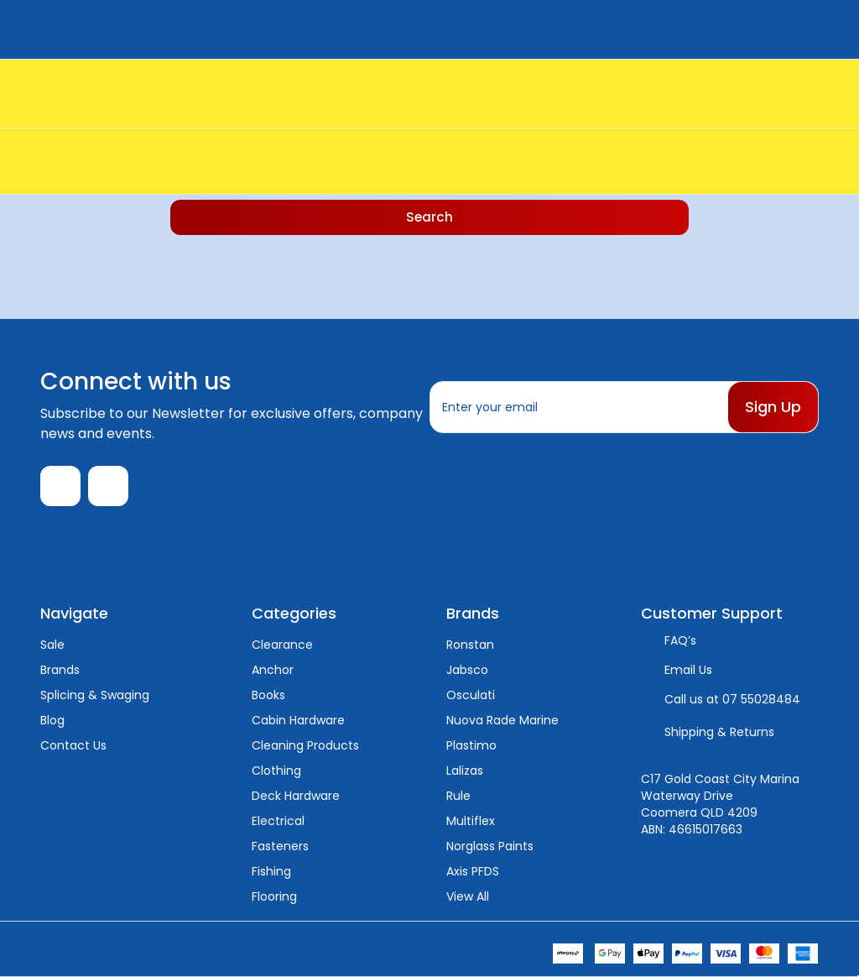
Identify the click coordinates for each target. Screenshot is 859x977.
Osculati (470, 695)
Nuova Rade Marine (502, 720)
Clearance (282, 644)
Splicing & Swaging (94, 695)
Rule (458, 795)
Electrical (278, 820)
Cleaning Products (305, 745)
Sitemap (251, 948)
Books (268, 695)
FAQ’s (680, 640)
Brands (60, 669)
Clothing (276, 770)
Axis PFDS (472, 871)
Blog (52, 720)
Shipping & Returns (719, 732)
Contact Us (73, 745)
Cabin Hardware (298, 720)
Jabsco (467, 669)
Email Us (688, 669)
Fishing (271, 871)
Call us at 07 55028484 (732, 699)
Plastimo (471, 745)
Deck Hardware (296, 795)
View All (467, 896)
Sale (52, 644)
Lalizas (464, 770)
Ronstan (470, 644)
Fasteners (280, 846)
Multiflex (470, 820)
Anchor (273, 669)
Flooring (274, 896)
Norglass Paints (490, 846)
